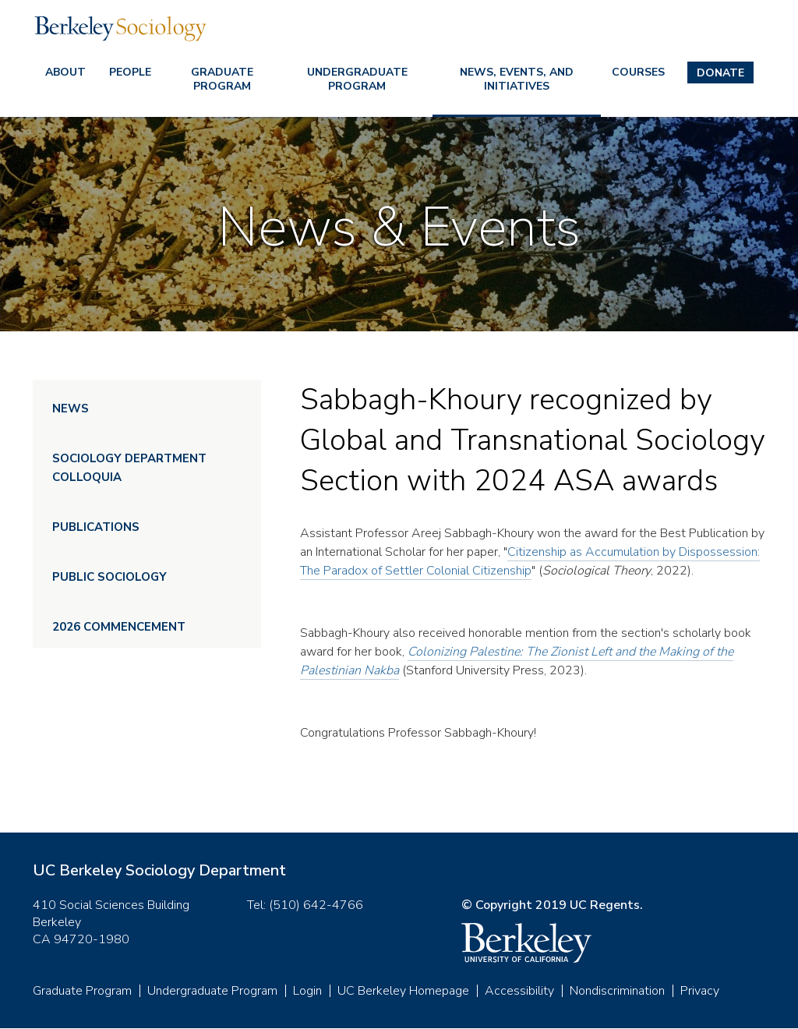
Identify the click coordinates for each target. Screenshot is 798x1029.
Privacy (699, 991)
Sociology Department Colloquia (129, 468)
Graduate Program (222, 79)
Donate (720, 72)
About (65, 72)
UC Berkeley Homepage (403, 991)
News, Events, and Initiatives (517, 79)
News (70, 408)
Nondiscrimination (617, 991)
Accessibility (519, 991)
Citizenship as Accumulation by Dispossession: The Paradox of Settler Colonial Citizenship (530, 561)
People (130, 72)
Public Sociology (109, 577)
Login (307, 991)
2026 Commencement (118, 627)
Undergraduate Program (357, 79)
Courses (638, 72)
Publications (95, 527)
